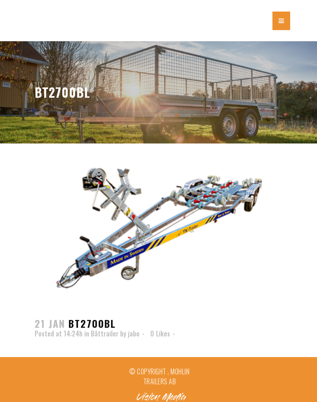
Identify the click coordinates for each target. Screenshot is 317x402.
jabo (134, 334)
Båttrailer (104, 334)
